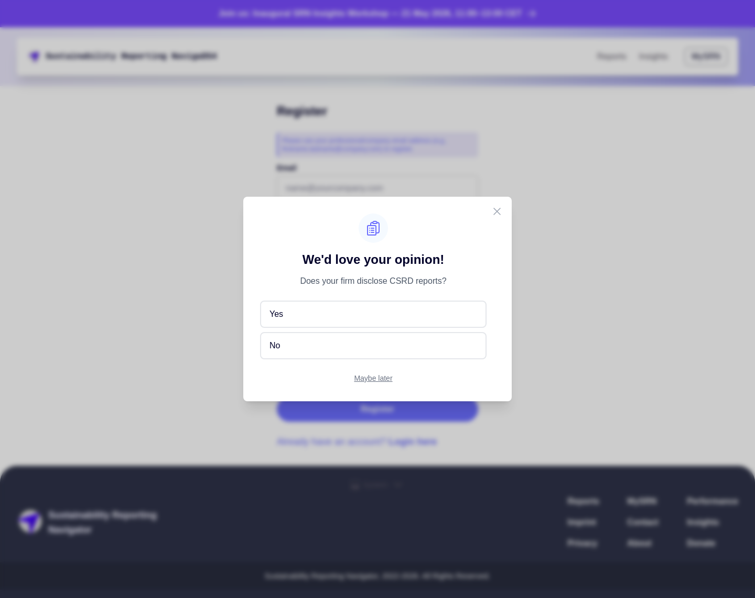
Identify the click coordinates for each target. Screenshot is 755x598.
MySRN (706, 56)
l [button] (98, 56)
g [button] (164, 56)
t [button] (63, 56)
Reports (612, 56)
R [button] (123, 56)
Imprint (582, 522)
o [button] (139, 56)
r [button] (144, 56)
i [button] (73, 56)
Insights (653, 56)
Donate (701, 543)
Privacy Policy (313, 368)
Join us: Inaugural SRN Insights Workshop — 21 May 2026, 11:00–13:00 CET (378, 13)
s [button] (58, 56)
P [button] (199, 56)
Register (377, 408)
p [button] (133, 56)
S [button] (48, 56)
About (639, 543)
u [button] (53, 56)
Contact (643, 522)
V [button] (184, 56)
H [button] (194, 56)
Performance (712, 501)
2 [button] (189, 56)
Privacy (583, 543)
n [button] (78, 56)
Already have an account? (357, 441)
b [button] (88, 56)
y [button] (113, 56)
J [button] (179, 56)
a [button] (68, 56)
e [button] (129, 56)
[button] (119, 56)
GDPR (446, 334)
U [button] (169, 56)
